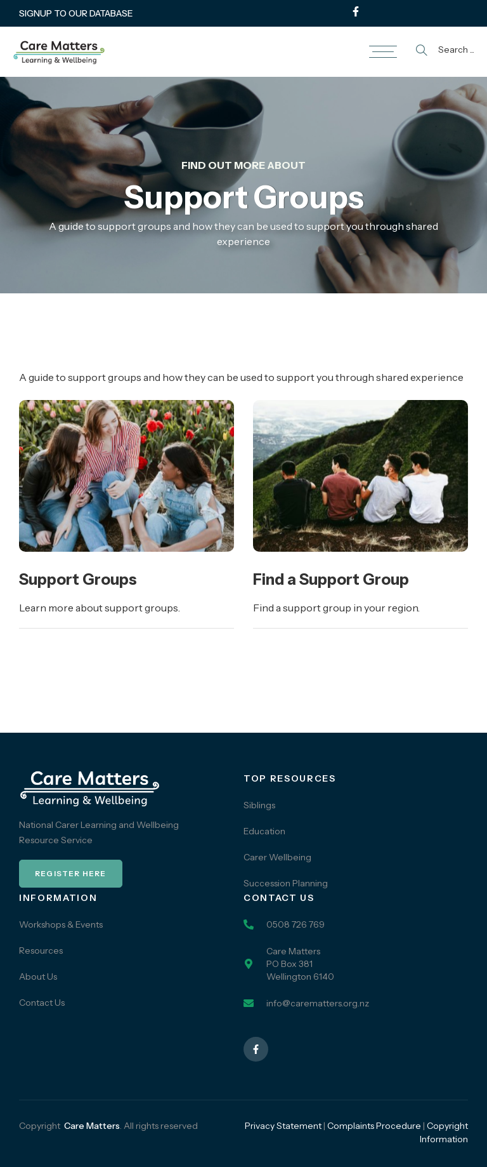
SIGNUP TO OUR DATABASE (76, 13)
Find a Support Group (331, 579)
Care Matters (92, 1125)
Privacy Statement (283, 1125)
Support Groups (78, 579)
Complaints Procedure (374, 1125)
